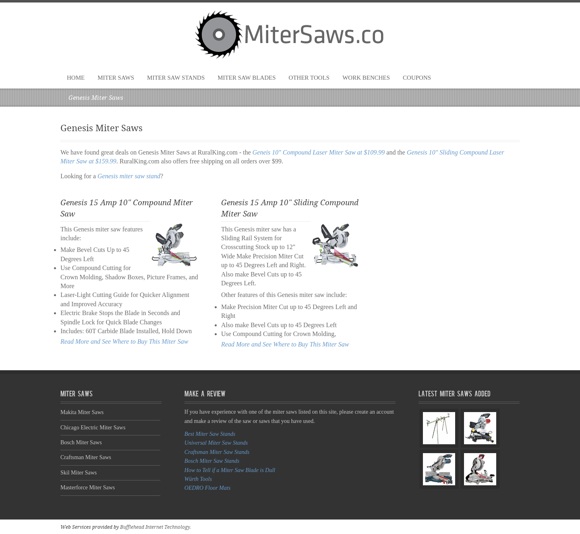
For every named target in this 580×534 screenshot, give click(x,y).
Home (76, 77)
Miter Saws (115, 77)
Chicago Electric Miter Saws (92, 428)
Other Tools (309, 77)
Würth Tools (198, 479)
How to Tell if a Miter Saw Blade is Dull (229, 470)
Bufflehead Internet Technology (155, 527)
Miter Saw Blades (247, 77)
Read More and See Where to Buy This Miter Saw (124, 341)
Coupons (417, 77)
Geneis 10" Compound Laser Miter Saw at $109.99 (319, 152)
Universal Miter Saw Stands (216, 443)
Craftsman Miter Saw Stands (216, 452)
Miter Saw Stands (176, 77)
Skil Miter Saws (78, 473)
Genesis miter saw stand (128, 176)
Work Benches (366, 77)
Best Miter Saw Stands (209, 434)
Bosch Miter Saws (81, 442)
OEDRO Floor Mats (207, 488)
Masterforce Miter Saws (87, 488)
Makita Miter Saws (82, 412)
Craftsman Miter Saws (85, 457)
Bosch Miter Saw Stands (212, 461)
